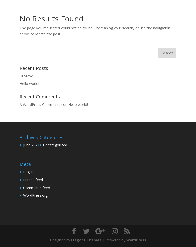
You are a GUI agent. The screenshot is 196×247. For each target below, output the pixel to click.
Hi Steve (26, 75)
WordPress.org (35, 195)
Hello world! (29, 83)
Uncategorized (55, 145)
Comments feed (36, 187)
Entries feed (33, 179)
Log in (28, 171)
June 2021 (31, 145)
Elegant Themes (86, 240)
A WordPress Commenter (41, 104)
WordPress (136, 240)
